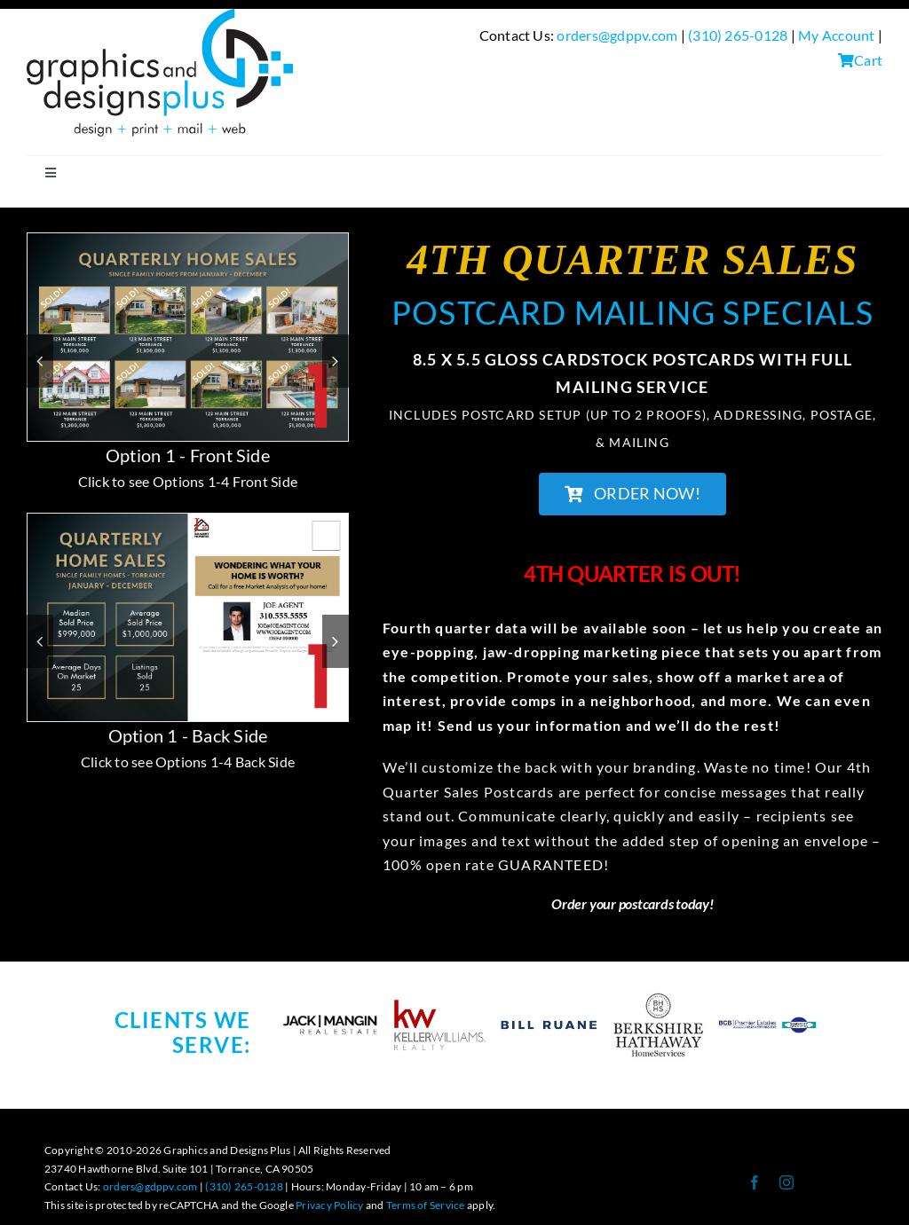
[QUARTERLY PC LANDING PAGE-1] (188, 241)
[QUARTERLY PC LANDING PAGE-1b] (188, 522)
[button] (40, 361)
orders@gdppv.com (617, 35)
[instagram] (786, 1182)
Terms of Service (425, 1205)
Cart (860, 59)
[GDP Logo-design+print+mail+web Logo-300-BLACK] (160, 15)
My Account (836, 35)
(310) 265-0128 (737, 35)
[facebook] (754, 1182)
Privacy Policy (329, 1205)
